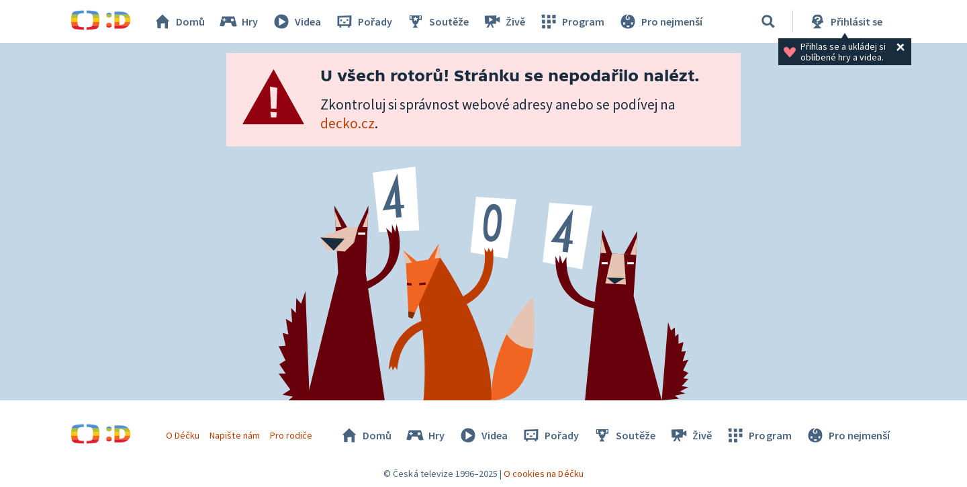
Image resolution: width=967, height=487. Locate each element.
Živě (503, 21)
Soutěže (437, 21)
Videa (296, 21)
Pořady (363, 21)
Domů (178, 21)
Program (571, 21)
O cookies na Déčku (544, 474)
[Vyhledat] (768, 21)
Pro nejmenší (660, 21)
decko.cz (347, 123)
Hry (238, 21)
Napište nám (234, 435)
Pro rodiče (291, 435)
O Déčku (182, 435)
